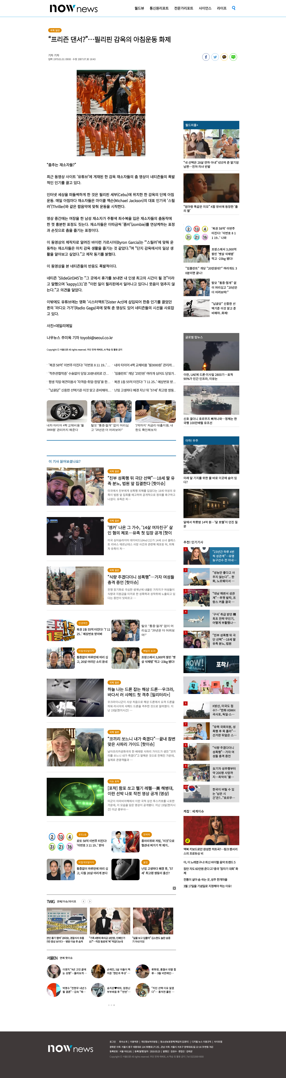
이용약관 (134, 1041)
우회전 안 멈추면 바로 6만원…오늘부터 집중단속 (65, 939)
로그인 (113, 1041)
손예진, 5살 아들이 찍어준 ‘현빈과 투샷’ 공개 (118, 973)
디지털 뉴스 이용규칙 (201, 1041)
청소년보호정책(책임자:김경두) (174, 1041)
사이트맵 (218, 1041)
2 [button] (111, 1005)
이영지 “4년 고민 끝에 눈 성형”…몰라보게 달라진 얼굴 (108, 939)
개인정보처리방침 (149, 1041)
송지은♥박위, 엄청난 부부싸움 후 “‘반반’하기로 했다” (118, 991)
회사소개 (123, 1041)
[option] (65, 926)
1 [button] (109, 1005)
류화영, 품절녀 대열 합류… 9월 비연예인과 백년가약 (163, 973)
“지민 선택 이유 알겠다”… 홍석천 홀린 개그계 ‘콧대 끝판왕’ (162, 991)
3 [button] (114, 1005)
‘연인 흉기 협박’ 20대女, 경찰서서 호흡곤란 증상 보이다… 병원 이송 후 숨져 (151, 939)
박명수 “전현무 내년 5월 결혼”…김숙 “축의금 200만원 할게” (74, 991)
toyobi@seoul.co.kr (96, 337)
